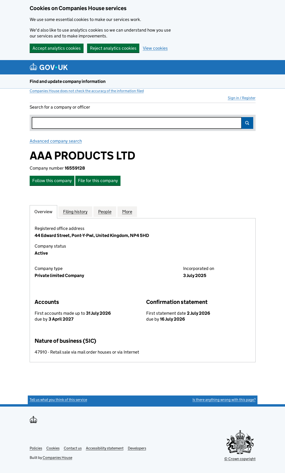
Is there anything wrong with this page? (224, 399)
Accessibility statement (105, 448)
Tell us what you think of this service (58, 399)
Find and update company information (68, 81)
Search (247, 123)
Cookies (53, 448)
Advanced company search (56, 141)
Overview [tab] (43, 211)
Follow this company (52, 180)
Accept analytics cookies (56, 48)
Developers (137, 448)
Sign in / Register (242, 98)
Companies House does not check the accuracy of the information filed (87, 91)
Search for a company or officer (60, 107)
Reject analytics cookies (113, 48)
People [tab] (105, 211)
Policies (36, 448)
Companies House (57, 457)
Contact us (73, 448)
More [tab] (127, 211)
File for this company (98, 180)
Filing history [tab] (75, 211)
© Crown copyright (240, 459)
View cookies (155, 48)
